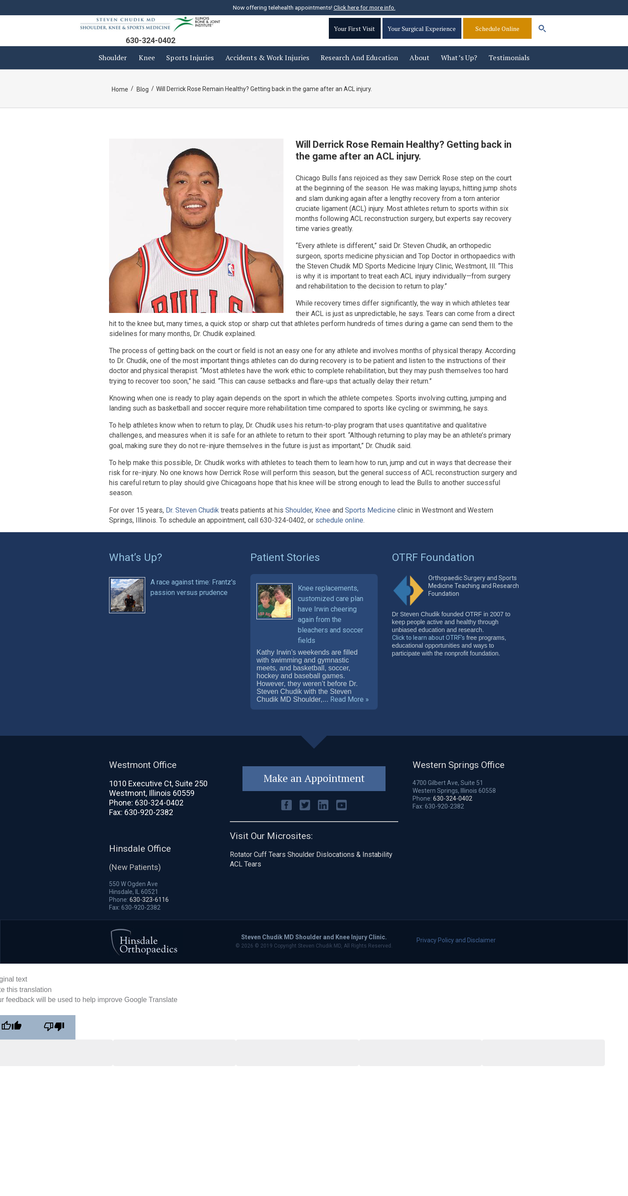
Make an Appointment (314, 795)
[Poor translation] (54, 1044)
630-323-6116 (149, 916)
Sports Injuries (190, 70)
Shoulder (113, 70)
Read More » (349, 716)
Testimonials (508, 70)
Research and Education (359, 70)
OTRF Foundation (433, 570)
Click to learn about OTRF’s (428, 649)
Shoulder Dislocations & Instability (339, 872)
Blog (143, 102)
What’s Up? (459, 70)
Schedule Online (497, 37)
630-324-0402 (150, 49)
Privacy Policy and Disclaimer (456, 957)
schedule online (339, 533)
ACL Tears (245, 882)
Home (120, 102)
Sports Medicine (370, 523)
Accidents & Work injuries (267, 70)
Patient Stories (285, 570)
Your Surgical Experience (421, 37)
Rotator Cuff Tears (258, 872)
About (419, 70)
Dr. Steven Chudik (192, 523)
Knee (147, 70)
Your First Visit (352, 37)
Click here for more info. (365, 7)
